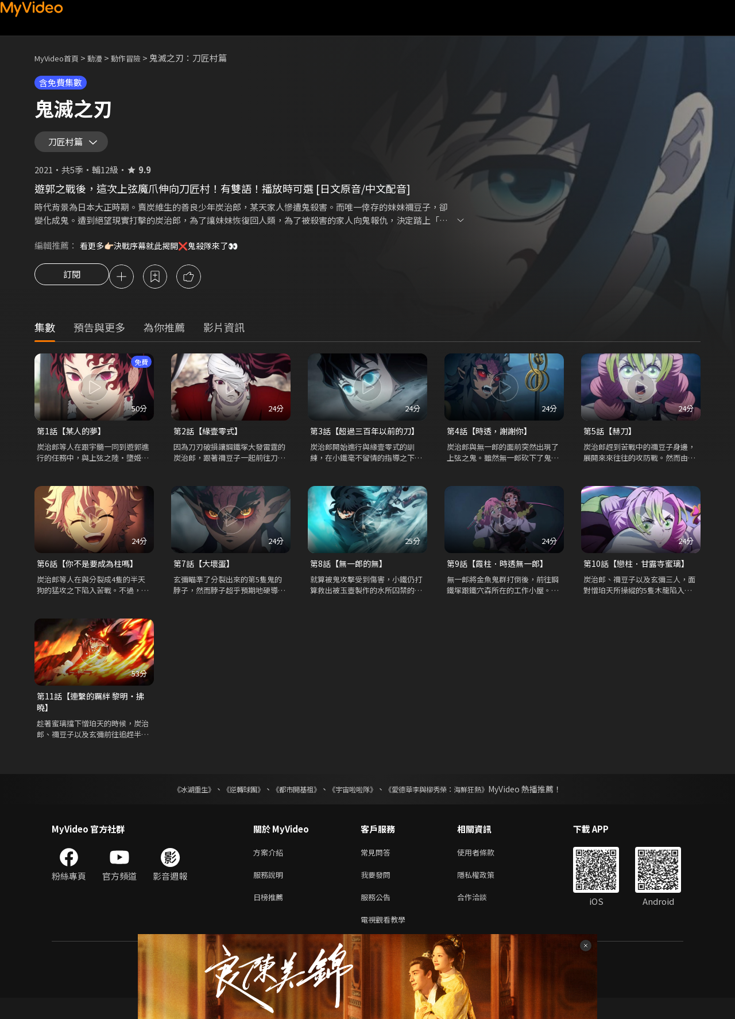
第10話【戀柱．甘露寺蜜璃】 (639, 575)
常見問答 (378, 867)
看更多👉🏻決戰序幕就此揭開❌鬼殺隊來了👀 (165, 253)
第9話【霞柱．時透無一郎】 (501, 575)
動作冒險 (138, 58)
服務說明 (270, 891)
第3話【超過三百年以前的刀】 (367, 441)
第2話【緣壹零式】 (210, 441)
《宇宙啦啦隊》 (355, 803)
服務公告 (378, 915)
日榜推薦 (270, 915)
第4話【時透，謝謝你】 (492, 441)
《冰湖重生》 (174, 803)
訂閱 (71, 285)
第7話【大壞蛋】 (205, 575)
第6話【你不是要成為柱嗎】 (91, 575)
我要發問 (378, 891)
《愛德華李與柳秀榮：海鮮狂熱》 (451, 803)
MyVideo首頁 (60, 58)
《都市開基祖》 (290, 803)
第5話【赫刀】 (611, 441)
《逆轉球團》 (230, 803)
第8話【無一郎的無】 (351, 575)
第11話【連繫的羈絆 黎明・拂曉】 (94, 714)
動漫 (104, 58)
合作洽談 (481, 915)
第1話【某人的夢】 (73, 441)
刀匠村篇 (69, 145)
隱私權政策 (485, 891)
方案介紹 (270, 867)
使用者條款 (485, 867)
